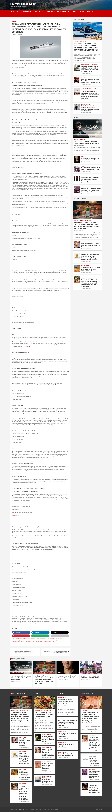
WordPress (55, 809)
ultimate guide (53, 643)
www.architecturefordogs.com (56, 413)
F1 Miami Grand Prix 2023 (32, 640)
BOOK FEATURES (87, 694)
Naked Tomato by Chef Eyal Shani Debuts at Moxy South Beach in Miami (44, 715)
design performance (59, 638)
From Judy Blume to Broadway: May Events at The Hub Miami (48, 739)
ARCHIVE (14, 21)
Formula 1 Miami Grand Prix (49, 640)
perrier (29, 641)
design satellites (15, 640)
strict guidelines (45, 643)
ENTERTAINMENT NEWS (63, 11)
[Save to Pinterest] (21, 635)
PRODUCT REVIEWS (80, 198)
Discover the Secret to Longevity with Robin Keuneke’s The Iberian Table (94, 789)
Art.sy (28, 346)
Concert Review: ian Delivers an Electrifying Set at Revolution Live (66, 702)
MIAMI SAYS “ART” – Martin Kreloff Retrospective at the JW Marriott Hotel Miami (55, 652)
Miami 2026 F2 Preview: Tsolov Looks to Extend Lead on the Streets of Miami (90, 190)
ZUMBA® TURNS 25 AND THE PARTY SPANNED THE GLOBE (90, 168)
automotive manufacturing (21, 638)
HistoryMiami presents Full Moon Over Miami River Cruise (47, 780)
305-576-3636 (15, 515)
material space (24, 641)
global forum (59, 640)
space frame (30, 643)
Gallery (84, 41)
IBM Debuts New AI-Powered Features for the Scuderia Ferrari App (90, 179)
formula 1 (40, 640)
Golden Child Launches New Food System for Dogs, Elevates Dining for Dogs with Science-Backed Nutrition (90, 257)
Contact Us (33, 15)
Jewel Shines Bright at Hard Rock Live (66, 745)
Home (12, 11)
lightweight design (16, 641)
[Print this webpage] (60, 635)
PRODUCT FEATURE (86, 220)
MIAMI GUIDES (15, 15)
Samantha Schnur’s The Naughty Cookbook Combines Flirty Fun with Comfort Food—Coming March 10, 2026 (90, 717)
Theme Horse (38, 809)
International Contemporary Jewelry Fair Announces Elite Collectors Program (23, 652)
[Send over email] (40, 635)
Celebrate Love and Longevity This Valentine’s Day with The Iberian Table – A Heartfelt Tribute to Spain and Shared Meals (94, 743)
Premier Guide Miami (23, 4)
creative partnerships (41, 638)
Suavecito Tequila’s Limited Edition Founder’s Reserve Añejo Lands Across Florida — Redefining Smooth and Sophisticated (90, 283)
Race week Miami (45, 641)
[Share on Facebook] (21, 632)
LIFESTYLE (36, 11)
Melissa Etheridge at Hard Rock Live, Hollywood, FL (66, 754)
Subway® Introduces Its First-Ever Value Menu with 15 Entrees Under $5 (90, 269)
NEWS (43, 11)
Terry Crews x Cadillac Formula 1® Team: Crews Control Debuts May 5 (21, 677)
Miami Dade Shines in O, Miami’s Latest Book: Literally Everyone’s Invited (94, 760)
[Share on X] (60, 632)
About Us (25, 15)
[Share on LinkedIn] (40, 632)
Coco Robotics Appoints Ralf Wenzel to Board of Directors (90, 159)
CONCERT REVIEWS (62, 697)
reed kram (51, 641)
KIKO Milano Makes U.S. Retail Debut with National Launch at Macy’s (90, 245)
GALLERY (82, 11)
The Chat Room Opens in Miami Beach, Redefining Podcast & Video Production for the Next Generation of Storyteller (90, 95)
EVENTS (74, 11)
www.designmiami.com (23, 623)
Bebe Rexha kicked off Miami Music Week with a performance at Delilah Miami (90, 80)
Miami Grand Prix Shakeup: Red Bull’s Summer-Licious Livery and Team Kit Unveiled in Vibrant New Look (90, 69)
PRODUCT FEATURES (18, 694)
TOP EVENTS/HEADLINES (23, 11)
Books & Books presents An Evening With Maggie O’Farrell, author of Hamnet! (48, 752)
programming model (36, 641)
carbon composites (31, 638)
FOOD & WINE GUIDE (39, 710)
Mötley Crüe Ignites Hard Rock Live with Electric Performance (67, 734)
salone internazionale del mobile (19, 643)
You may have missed (18, 659)
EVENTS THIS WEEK (78, 41)
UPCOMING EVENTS (48, 710)
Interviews (90, 11)
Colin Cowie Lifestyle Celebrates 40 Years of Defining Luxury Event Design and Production (90, 108)
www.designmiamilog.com (37, 623)
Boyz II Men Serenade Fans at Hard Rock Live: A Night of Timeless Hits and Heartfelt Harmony (67, 723)
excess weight (23, 640)
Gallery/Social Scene (80, 20)
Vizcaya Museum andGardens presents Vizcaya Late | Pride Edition (47, 767)
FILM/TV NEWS (51, 11)
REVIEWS (61, 694)
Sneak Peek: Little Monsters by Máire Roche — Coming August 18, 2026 (94, 774)
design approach (50, 638)
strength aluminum (37, 643)
